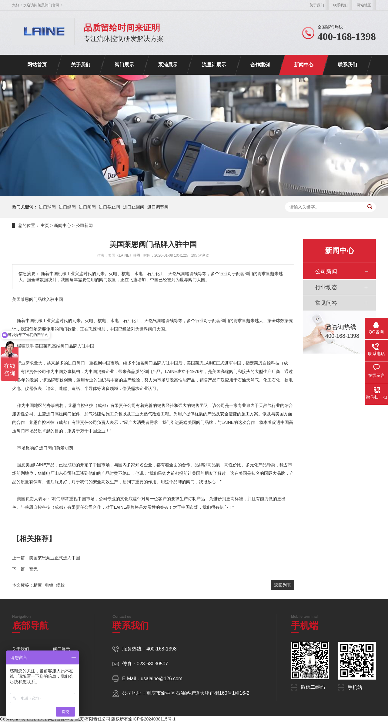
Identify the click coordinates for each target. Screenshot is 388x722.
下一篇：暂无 (25, 569)
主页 (45, 225)
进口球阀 (47, 207)
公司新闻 (84, 225)
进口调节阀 (158, 207)
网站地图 (364, 5)
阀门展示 (124, 64)
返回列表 (282, 585)
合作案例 (260, 64)
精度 (37, 585)
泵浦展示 (168, 64)
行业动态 (326, 287)
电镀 (49, 585)
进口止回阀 (133, 207)
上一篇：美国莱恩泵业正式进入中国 (46, 557)
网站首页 (37, 64)
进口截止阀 (109, 207)
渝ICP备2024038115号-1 (152, 719)
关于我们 (316, 5)
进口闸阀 (87, 207)
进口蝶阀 (67, 207)
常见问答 (326, 303)
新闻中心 (303, 64)
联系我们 (340, 5)
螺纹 (60, 585)
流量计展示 (214, 64)
